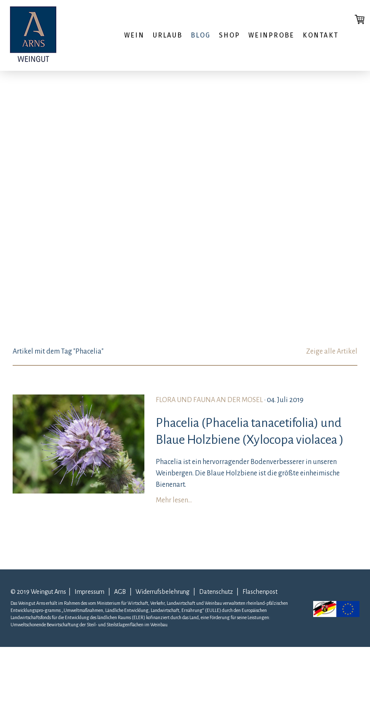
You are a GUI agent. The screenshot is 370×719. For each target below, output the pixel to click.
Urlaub (167, 35)
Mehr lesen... (174, 500)
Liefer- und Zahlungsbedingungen (79, 674)
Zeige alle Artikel (331, 351)
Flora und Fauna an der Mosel (209, 400)
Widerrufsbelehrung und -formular (69, 706)
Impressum (89, 591)
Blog (200, 35)
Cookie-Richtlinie (138, 706)
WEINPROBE (271, 35)
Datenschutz (216, 591)
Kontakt (320, 35)
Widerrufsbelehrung (164, 591)
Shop (229, 35)
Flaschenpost (259, 591)
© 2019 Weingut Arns (38, 591)
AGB (120, 591)
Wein (134, 35)
